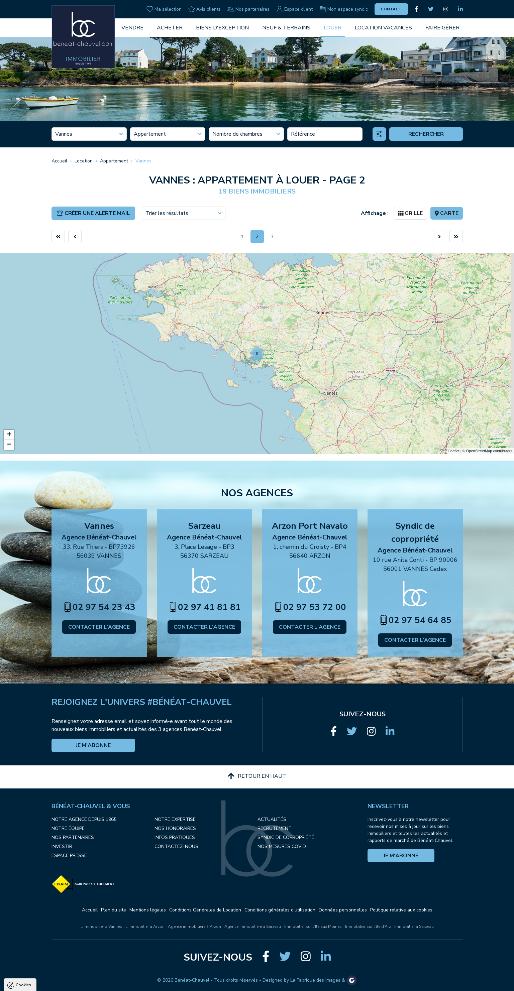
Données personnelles (343, 910)
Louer (332, 27)
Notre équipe (68, 828)
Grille (410, 213)
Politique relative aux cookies (401, 910)
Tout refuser (89, 982)
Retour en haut (257, 776)
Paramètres (128, 982)
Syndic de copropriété (286, 837)
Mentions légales (147, 910)
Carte (446, 213)
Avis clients (204, 9)
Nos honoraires (175, 828)
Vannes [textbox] (63, 134)
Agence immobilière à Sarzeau (252, 926)
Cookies (23, 906)
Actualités (272, 819)
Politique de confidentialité (39, 966)
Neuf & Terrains (286, 27)
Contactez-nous (176, 846)
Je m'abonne (93, 745)
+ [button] (9, 435)
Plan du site (113, 910)
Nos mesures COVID (282, 846)
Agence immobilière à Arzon (194, 926)
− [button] (9, 445)
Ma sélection (164, 9)
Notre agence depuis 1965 (84, 819)
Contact (391, 9)
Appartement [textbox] (150, 134)
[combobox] (89, 134)
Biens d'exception (222, 27)
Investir (62, 846)
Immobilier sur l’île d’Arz (368, 926)
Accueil (59, 161)
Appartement (114, 161)
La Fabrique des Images (315, 980)
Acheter (170, 27)
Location (84, 161)
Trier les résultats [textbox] (166, 213)
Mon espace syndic (343, 9)
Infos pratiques (175, 837)
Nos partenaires (248, 9)
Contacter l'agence (99, 627)
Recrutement (275, 828)
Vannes (143, 161)
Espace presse (69, 855)
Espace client (294, 9)
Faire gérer (442, 27)
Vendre (132, 27)
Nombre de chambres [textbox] (237, 134)
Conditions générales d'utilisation (279, 910)
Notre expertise (175, 819)
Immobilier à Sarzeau (414, 926)
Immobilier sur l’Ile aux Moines (313, 926)
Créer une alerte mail (93, 213)
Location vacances (383, 27)
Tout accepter (47, 982)
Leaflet (453, 451)
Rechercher (426, 134)
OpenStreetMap (479, 451)
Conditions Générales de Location (205, 910)
